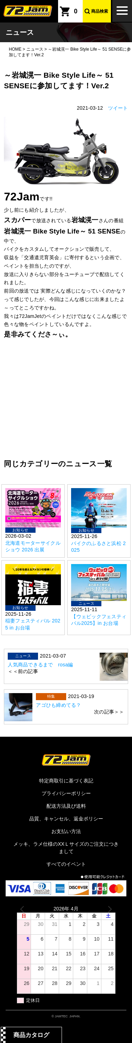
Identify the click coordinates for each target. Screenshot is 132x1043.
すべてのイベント (66, 864)
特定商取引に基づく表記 (66, 780)
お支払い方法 (66, 831)
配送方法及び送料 (66, 806)
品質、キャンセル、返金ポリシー (66, 818)
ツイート (118, 108)
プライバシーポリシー (66, 793)
